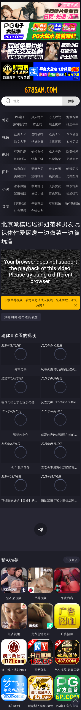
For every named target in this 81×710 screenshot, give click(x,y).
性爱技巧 (72, 193)
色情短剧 (37, 211)
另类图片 (72, 176)
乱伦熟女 (55, 159)
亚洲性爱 (20, 151)
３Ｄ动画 (72, 134)
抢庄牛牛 (72, 124)
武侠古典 (72, 186)
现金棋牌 (55, 124)
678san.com (40, 90)
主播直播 (55, 141)
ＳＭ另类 (72, 141)
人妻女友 (55, 186)
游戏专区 (72, 117)
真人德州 (37, 117)
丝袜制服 (37, 141)
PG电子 (20, 117)
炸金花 (37, 124)
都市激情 (20, 186)
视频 (5, 137)
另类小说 (37, 193)
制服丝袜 (20, 159)
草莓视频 (55, 203)
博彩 (5, 120)
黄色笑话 (55, 193)
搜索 (71, 101)
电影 (5, 154)
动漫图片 (72, 169)
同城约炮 (20, 203)
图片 (5, 171)
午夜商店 (37, 203)
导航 (5, 206)
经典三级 (37, 159)
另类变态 (72, 159)
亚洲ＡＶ (20, 134)
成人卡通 (55, 151)
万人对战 (55, 117)
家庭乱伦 (37, 186)
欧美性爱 (72, 151)
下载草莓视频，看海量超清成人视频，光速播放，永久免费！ (41, 303)
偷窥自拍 (20, 169)
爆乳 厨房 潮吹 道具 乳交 (21, 317)
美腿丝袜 (20, 176)
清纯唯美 (37, 176)
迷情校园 (20, 193)
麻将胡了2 (20, 124)
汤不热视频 (72, 203)
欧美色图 (55, 169)
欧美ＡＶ (55, 134)
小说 (5, 189)
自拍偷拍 (37, 134)
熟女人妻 (20, 141)
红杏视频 (20, 211)
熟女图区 (55, 176)
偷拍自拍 (37, 151)
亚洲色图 (37, 169)
